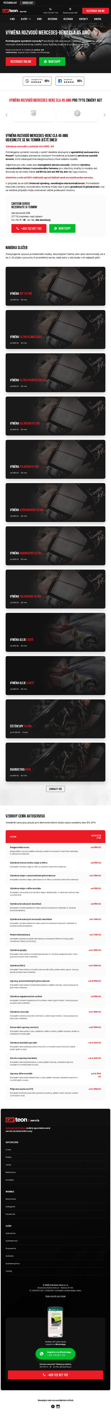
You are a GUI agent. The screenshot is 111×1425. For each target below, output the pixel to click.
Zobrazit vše (55, 789)
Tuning (9, 1271)
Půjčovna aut (10, 3)
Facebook (10, 1214)
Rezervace (68, 19)
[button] (104, 115)
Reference (52, 19)
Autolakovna (11, 1240)
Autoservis (10, 1233)
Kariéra (97, 19)
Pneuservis (11, 1248)
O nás (12, 19)
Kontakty (83, 19)
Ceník (39, 19)
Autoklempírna (13, 1263)
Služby (26, 19)
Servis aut (27, 3)
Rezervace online (96, 11)
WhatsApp (52, 62)
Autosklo (10, 1256)
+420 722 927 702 (28, 229)
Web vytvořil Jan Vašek (56, 1296)
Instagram (10, 1206)
